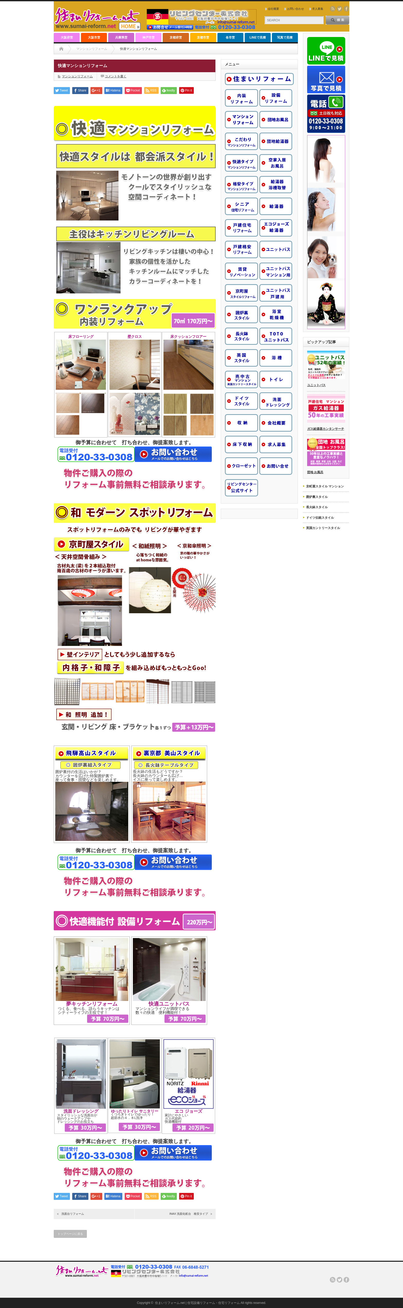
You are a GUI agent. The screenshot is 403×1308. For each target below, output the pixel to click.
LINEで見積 (258, 37)
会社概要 (273, 8)
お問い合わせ (295, 8)
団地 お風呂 (315, 472)
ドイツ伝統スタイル (320, 518)
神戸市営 (148, 37)
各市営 (230, 37)
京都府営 (176, 37)
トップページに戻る (70, 1233)
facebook (346, 9)
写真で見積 (284, 37)
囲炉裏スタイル (317, 497)
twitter (339, 9)
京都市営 (203, 37)
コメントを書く (115, 76)
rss (332, 9)
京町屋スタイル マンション (325, 486)
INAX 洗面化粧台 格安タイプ (188, 1213)
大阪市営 (94, 37)
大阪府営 (67, 37)
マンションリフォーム (91, 49)
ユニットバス (316, 385)
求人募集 (317, 8)
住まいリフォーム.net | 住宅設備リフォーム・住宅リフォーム (197, 1303)
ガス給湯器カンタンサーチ (325, 429)
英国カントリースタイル (323, 528)
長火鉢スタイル (317, 507)
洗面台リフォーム (72, 1213)
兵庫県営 (121, 37)
